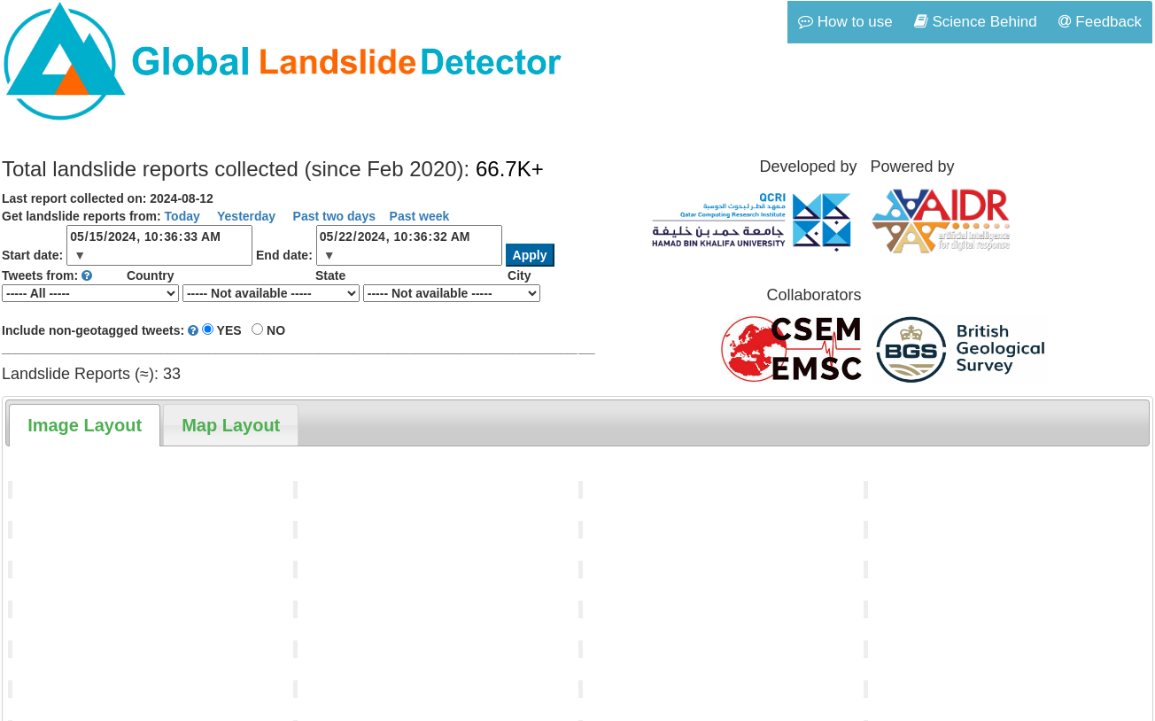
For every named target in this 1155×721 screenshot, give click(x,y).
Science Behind (975, 21)
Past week (420, 216)
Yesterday (244, 216)
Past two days (333, 216)
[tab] (84, 425)
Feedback (1100, 21)
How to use (845, 21)
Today (182, 216)
